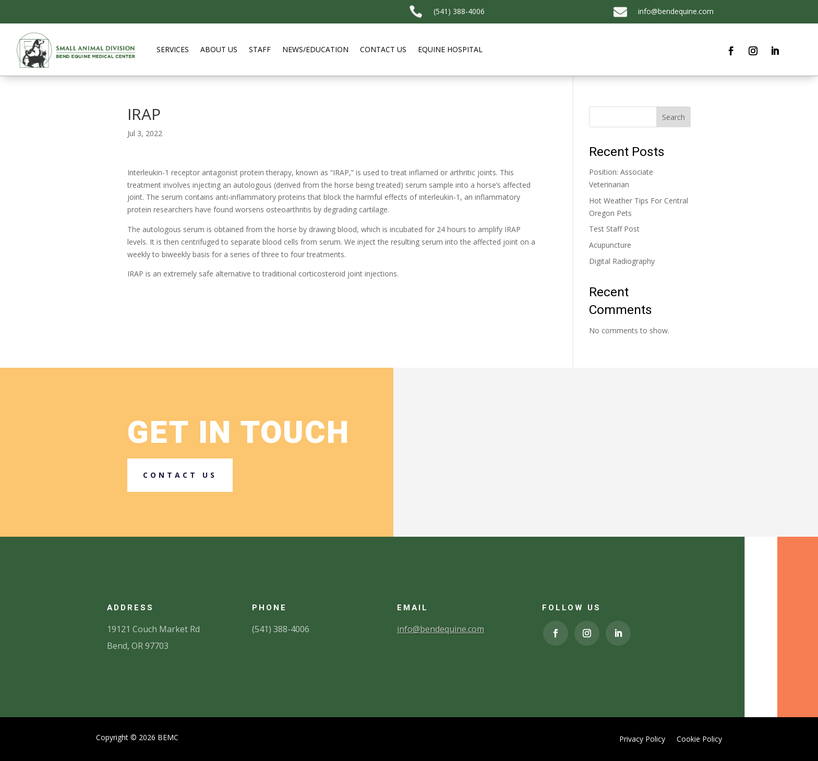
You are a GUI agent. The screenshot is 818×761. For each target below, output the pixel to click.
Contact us (180, 475)
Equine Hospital (450, 49)
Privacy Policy (642, 739)
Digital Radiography (622, 261)
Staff (260, 49)
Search (673, 117)
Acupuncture (610, 245)
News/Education (315, 49)
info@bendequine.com (676, 11)
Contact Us (383, 49)
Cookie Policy (699, 739)
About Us (218, 49)
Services (173, 49)
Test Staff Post (614, 229)
